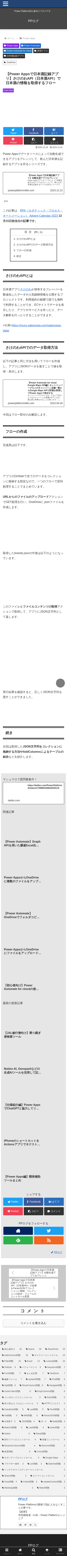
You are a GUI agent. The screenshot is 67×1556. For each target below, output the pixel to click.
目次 (28, 231)
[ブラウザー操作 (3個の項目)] (12, 1464)
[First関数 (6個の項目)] (57, 1379)
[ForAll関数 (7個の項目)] (11, 1373)
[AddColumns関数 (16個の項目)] (15, 1355)
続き (18, 256)
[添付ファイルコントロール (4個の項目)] (19, 1439)
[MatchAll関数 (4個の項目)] (12, 1427)
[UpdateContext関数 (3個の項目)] (53, 1482)
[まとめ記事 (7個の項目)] (34, 1373)
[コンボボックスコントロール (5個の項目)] (21, 1397)
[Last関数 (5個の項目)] (35, 1409)
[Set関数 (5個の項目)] (9, 1415)
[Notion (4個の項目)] (15, 1434)
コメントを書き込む (33, 1323)
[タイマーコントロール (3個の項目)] (48, 1476)
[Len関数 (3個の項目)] (35, 1464)
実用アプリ (41, 51)
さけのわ (25, 289)
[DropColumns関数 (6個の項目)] (50, 1391)
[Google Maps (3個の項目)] (54, 1458)
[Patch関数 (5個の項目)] (55, 1397)
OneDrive (10, 62)
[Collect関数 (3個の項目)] (29, 1482)
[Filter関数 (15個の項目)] (11, 1361)
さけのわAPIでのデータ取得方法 (34, 244)
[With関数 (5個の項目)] (29, 1415)
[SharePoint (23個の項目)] (55, 1349)
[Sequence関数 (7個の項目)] (55, 1367)
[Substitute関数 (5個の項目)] (12, 1409)
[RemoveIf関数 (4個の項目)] (52, 1446)
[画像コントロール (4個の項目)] (52, 1439)
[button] (33, 141)
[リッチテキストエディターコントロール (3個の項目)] (33, 1470)
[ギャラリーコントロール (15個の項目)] (48, 1355)
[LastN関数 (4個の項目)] (34, 1427)
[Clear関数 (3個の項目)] (9, 1482)
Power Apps (11, 45)
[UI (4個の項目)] (42, 1421)
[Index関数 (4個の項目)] (56, 1427)
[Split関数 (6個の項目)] (8, 1385)
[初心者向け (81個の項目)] (12, 1349)
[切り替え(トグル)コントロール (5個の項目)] (20, 1403)
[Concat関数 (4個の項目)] (50, 1451)
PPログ (23, 1499)
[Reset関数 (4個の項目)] (49, 1434)
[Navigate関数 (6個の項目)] (56, 1385)
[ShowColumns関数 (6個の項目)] (31, 1385)
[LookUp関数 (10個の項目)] (54, 1361)
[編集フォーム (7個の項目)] (12, 1379)
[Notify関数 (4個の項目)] (57, 1421)
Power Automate (30, 45)
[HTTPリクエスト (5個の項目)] (53, 1403)
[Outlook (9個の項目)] (8, 1367)
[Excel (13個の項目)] (32, 1361)
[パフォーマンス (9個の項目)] (30, 1367)
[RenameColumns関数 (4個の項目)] (18, 1446)
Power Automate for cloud (17, 51)
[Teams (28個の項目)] (33, 1349)
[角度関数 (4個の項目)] (16, 1451)
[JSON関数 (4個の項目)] (27, 1421)
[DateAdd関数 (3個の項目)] (55, 1464)
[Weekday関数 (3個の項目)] (17, 1488)
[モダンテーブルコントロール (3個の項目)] (20, 1458)
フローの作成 (23, 250)
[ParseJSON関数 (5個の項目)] (53, 1415)
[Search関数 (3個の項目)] (14, 1476)
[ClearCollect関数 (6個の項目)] (16, 1391)
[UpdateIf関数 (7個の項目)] (35, 1379)
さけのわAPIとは (26, 238)
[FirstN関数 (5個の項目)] (56, 1409)
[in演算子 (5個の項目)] (8, 1421)
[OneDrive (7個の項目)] (56, 1373)
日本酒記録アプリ (14, 56)
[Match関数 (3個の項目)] (51, 1488)
